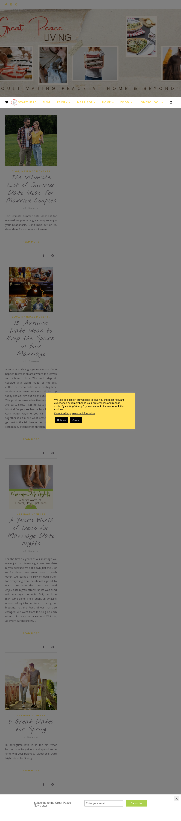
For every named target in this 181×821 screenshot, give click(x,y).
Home (106, 102)
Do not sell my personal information (74, 413)
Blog (46, 102)
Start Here (27, 102)
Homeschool (149, 102)
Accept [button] (76, 420)
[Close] (176, 798)
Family (62, 102)
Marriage (85, 102)
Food (124, 102)
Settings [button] (61, 420)
